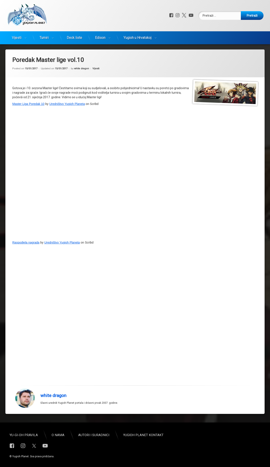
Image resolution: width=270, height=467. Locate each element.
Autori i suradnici (93, 435)
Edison (100, 38)
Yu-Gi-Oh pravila (24, 435)
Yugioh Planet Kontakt (143, 435)
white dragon (81, 68)
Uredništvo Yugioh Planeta (67, 104)
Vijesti (16, 38)
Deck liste (74, 38)
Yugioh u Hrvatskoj (137, 38)
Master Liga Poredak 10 (28, 104)
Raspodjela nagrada (25, 242)
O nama (58, 435)
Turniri (44, 38)
